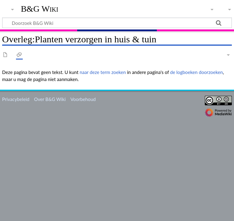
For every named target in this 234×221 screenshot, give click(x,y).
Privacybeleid (16, 99)
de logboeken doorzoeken (196, 72)
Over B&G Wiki (50, 99)
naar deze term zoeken (103, 72)
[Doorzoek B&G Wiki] (117, 23)
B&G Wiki (39, 9)
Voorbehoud (83, 99)
